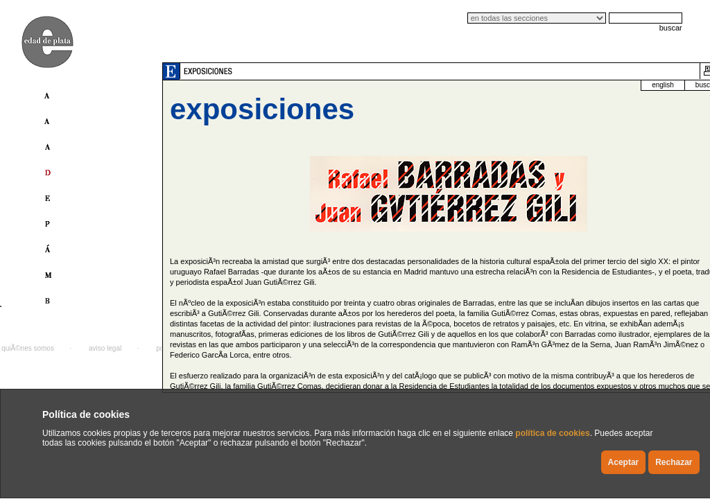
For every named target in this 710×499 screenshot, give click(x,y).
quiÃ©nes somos (27, 348)
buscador (645, 85)
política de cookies (552, 433)
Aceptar (623, 462)
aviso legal (105, 348)
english (599, 85)
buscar (670, 28)
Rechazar (673, 462)
